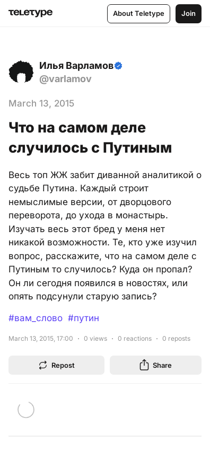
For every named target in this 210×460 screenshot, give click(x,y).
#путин (83, 318)
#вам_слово (35, 318)
